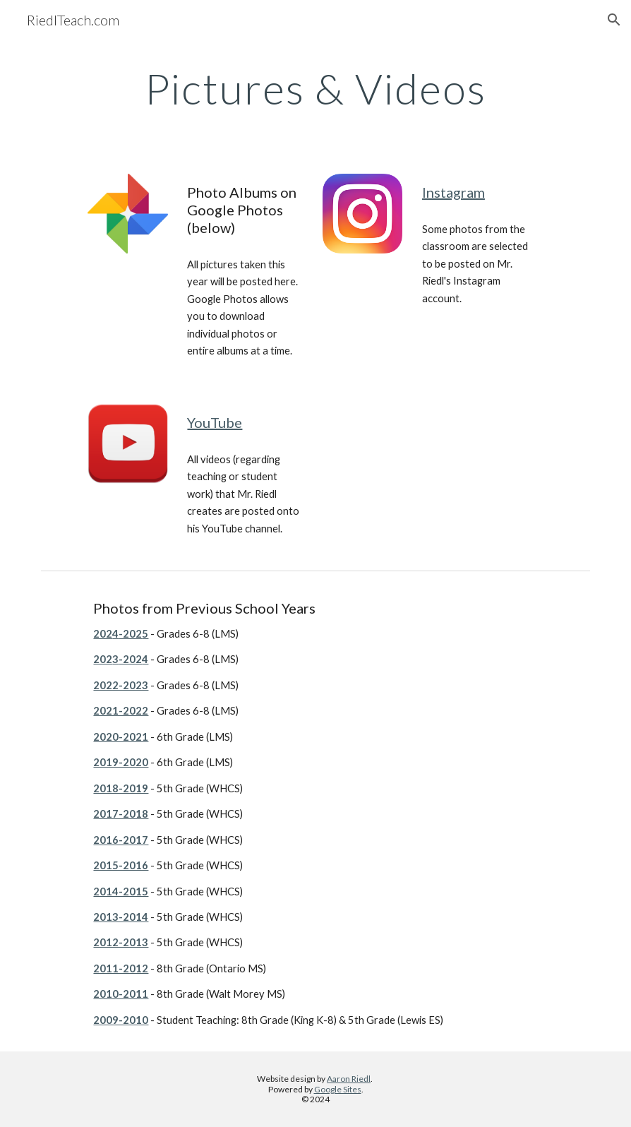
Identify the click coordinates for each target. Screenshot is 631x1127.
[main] (315, 88)
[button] (614, 20)
